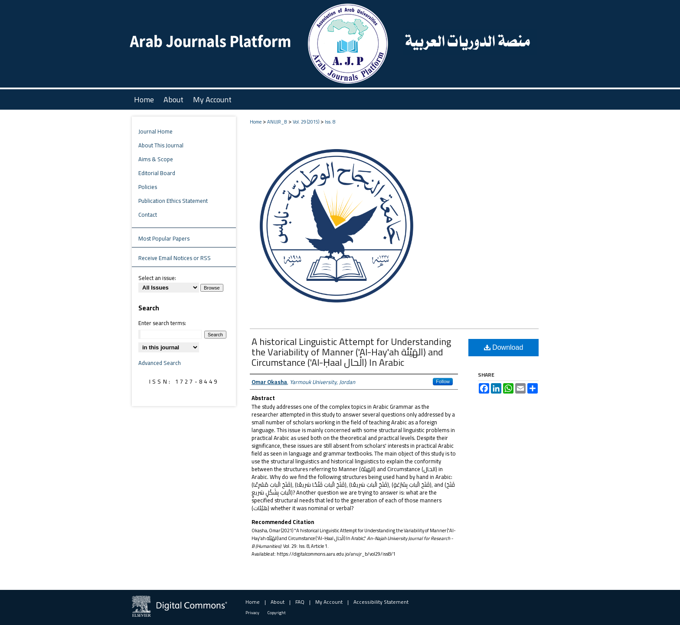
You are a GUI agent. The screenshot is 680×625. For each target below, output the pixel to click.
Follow (443, 381)
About (277, 602)
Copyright (277, 613)
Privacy (252, 613)
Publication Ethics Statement (173, 200)
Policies (147, 187)
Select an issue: (157, 278)
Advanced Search (159, 363)
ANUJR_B (277, 121)
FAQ (299, 602)
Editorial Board (156, 173)
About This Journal (160, 145)
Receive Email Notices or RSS (174, 258)
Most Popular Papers (164, 238)
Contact (147, 214)
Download (503, 347)
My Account (329, 602)
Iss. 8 (330, 121)
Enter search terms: (162, 323)
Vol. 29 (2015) (306, 121)
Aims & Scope (155, 159)
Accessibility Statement (381, 602)
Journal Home (155, 131)
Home (256, 121)
